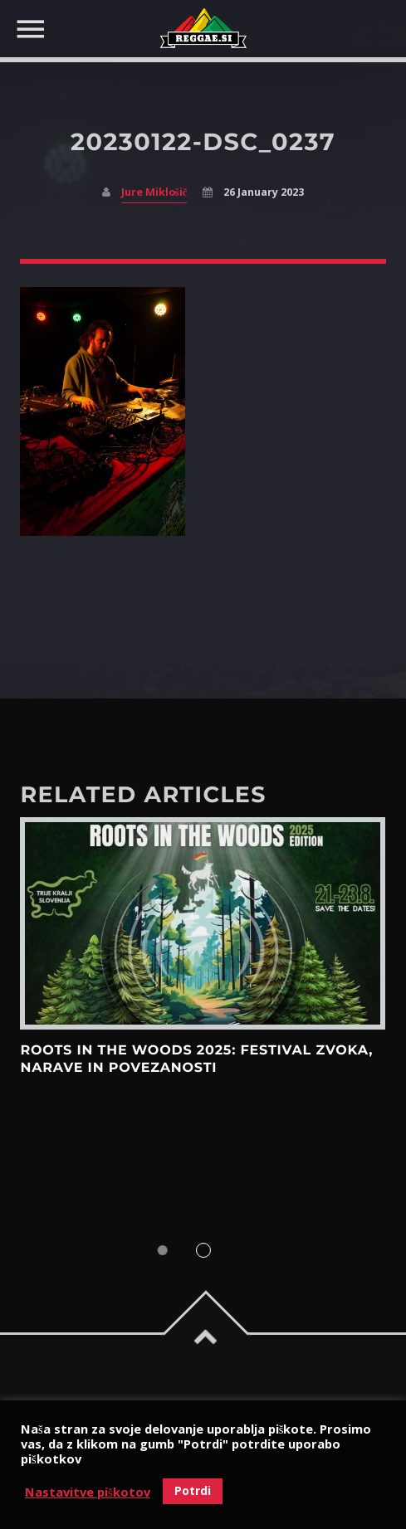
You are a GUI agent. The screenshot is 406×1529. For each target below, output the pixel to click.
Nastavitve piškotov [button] (87, 1491)
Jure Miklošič (154, 192)
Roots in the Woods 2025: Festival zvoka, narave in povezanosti (196, 1059)
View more (202, 923)
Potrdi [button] (192, 1490)
